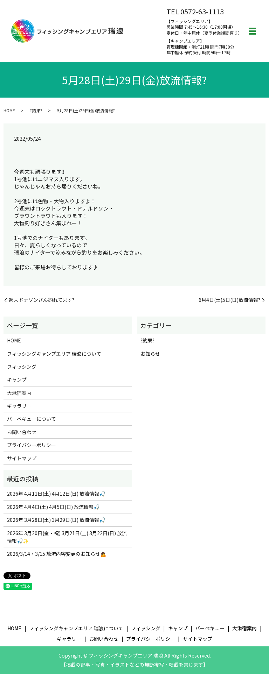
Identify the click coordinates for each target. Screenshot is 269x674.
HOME (9, 110)
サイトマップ (21, 458)
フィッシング (21, 366)
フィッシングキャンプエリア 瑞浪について (54, 353)
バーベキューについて (31, 418)
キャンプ (17, 379)
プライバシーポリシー (31, 444)
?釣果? (36, 110)
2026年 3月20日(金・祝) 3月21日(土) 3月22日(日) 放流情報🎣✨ (67, 537)
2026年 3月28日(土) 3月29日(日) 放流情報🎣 (56, 519)
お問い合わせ (21, 431)
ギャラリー (19, 405)
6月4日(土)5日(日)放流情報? (229, 300)
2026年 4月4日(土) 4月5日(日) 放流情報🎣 (53, 506)
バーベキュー (210, 628)
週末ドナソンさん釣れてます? (41, 300)
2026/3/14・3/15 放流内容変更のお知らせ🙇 (56, 553)
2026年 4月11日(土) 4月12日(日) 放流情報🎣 (56, 493)
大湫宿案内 (19, 392)
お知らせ (150, 353)
